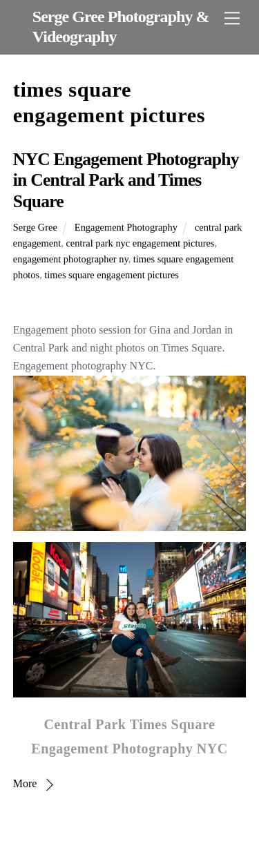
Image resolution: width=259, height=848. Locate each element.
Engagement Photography (126, 227)
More (25, 783)
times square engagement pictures (111, 274)
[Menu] (232, 18)
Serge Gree (35, 227)
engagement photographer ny (70, 258)
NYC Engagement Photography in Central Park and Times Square (126, 180)
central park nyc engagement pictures (140, 243)
